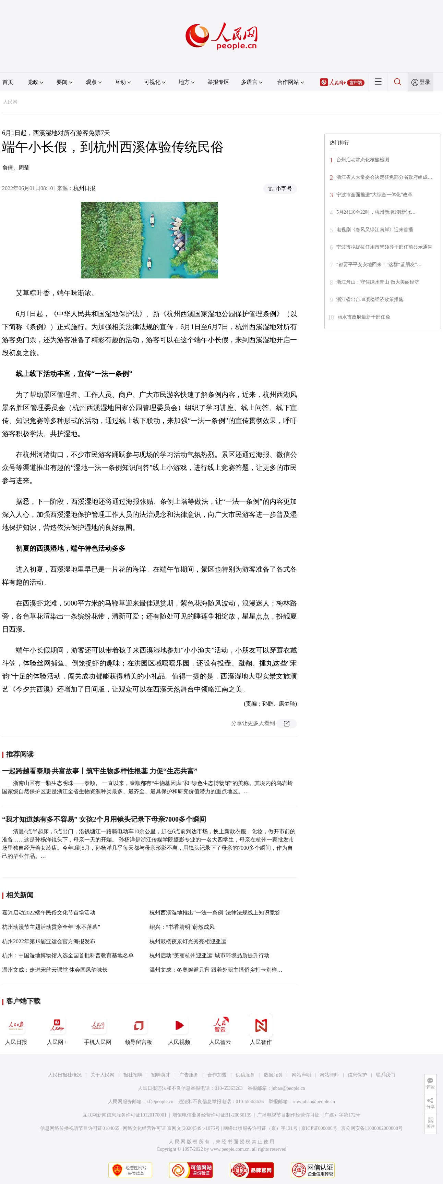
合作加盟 (217, 1074)
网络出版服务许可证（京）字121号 (260, 1128)
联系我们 (385, 1074)
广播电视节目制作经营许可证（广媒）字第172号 (308, 1115)
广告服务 (189, 1074)
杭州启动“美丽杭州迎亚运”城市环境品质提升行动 (209, 955)
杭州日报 (84, 188)
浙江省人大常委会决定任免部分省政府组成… (384, 177)
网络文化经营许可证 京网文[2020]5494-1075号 (171, 1128)
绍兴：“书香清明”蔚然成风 (182, 927)
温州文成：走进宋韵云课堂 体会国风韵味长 (55, 970)
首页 (7, 82)
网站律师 (329, 1074)
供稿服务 (245, 1074)
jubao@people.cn (288, 1088)
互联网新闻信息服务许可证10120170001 (125, 1115)
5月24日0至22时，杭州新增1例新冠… (376, 212)
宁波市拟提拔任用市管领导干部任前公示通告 (384, 247)
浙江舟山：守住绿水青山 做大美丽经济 (377, 282)
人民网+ (57, 1029)
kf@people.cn (159, 1101)
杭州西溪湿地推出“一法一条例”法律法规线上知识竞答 (214, 912)
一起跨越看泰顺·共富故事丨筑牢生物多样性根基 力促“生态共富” (99, 771)
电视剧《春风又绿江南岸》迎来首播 (374, 229)
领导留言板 (138, 1029)
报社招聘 (133, 1074)
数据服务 (273, 1074)
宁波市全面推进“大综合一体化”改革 (374, 194)
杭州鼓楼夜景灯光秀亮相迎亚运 (187, 941)
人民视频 (179, 1029)
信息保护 (357, 1074)
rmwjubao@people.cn (313, 1101)
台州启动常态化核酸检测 (362, 159)
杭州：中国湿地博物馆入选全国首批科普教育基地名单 (68, 955)
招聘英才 (160, 1074)
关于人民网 (103, 1074)
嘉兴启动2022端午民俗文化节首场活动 (48, 912)
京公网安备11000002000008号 (372, 1128)
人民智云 (220, 1029)
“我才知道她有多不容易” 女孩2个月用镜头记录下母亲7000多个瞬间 (104, 819)
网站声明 (301, 1074)
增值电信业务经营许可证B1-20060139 (212, 1115)
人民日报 (16, 1029)
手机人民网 (97, 1029)
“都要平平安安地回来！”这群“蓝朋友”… (379, 264)
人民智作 (261, 1029)
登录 (424, 82)
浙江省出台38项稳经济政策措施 (370, 299)
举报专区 (218, 82)
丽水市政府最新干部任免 (363, 317)
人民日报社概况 (65, 1074)
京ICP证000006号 (319, 1128)
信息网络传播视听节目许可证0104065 (79, 1128)
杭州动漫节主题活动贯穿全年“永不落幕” (51, 927)
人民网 (10, 101)
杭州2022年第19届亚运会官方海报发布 (48, 941)
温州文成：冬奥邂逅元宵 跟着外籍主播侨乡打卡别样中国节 (221, 970)
